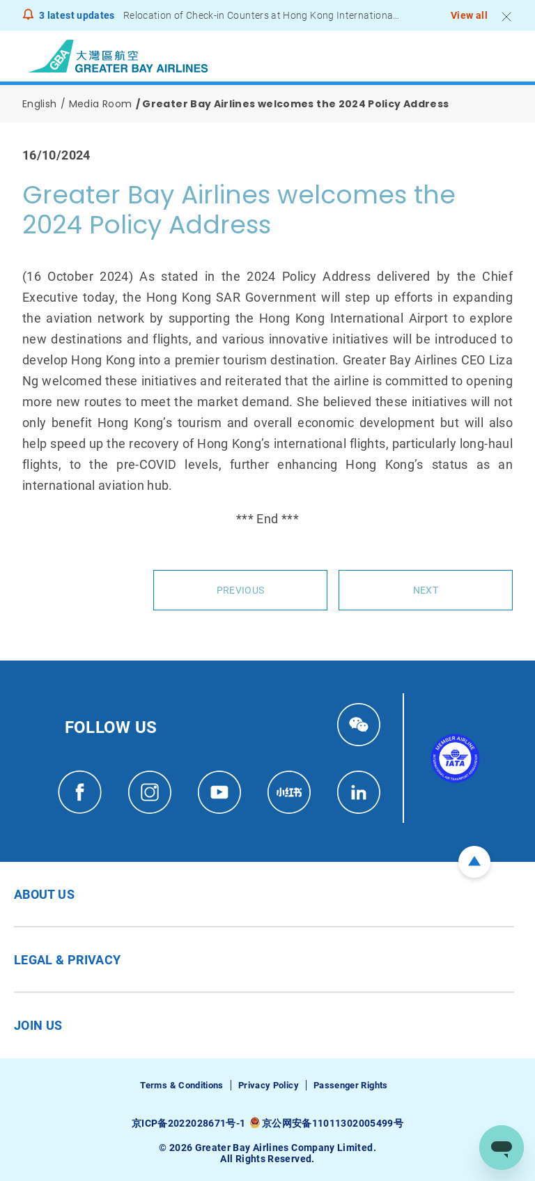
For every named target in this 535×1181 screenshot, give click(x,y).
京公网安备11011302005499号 (332, 1123)
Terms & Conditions (181, 1085)
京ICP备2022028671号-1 (188, 1123)
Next (425, 590)
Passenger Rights (350, 1085)
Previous (240, 590)
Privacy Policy (268, 1085)
